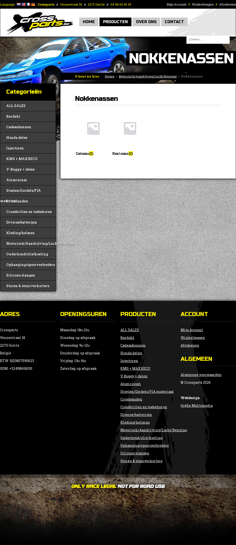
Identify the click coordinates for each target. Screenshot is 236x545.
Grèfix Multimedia (197, 405)
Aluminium (16, 180)
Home (89, 21)
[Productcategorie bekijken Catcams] (93, 134)
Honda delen (17, 137)
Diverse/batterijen (21, 222)
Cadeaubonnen (18, 127)
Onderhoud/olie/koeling (27, 254)
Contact (174, 21)
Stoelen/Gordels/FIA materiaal (20, 192)
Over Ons (146, 21)
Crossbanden (17, 201)
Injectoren (15, 148)
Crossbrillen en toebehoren (29, 211)
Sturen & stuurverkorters (27, 286)
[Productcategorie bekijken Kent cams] (129, 134)
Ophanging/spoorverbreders (30, 264)
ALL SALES (16, 106)
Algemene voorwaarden (201, 374)
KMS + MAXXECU (22, 158)
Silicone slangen (20, 275)
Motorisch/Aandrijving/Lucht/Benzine (148, 76)
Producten (115, 21)
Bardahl (13, 116)
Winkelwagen (203, 4)
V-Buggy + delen (20, 169)
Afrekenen (227, 4)
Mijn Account (176, 4)
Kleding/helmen (20, 233)
